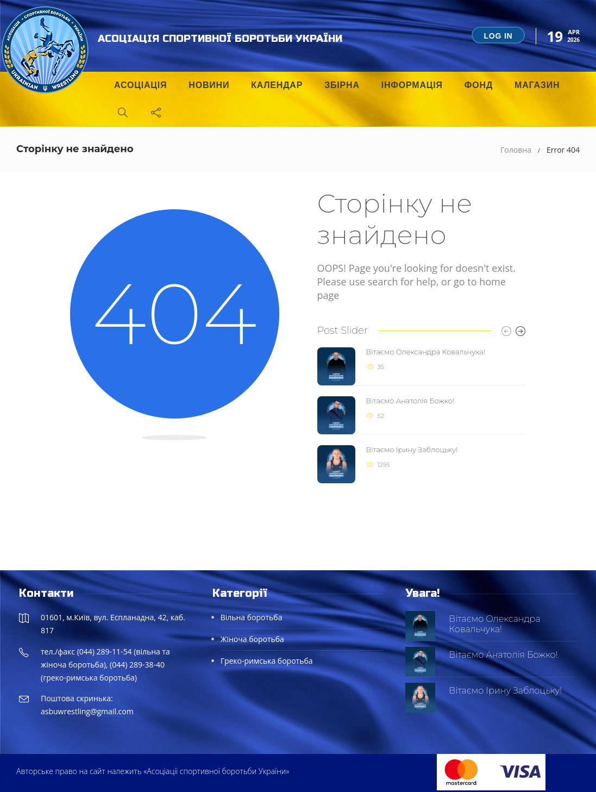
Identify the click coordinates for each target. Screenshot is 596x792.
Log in (498, 36)
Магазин (537, 85)
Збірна (342, 85)
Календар (277, 85)
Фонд (479, 85)
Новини (209, 85)
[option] (421, 415)
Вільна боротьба (252, 617)
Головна (515, 150)
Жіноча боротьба (252, 639)
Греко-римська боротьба (267, 661)
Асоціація (140, 85)
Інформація (412, 85)
